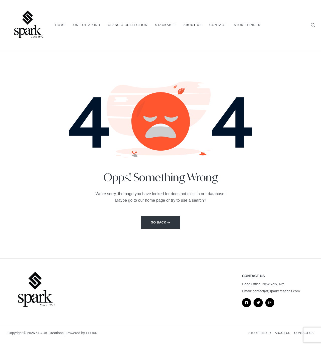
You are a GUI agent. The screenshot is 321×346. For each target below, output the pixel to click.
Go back (160, 222)
